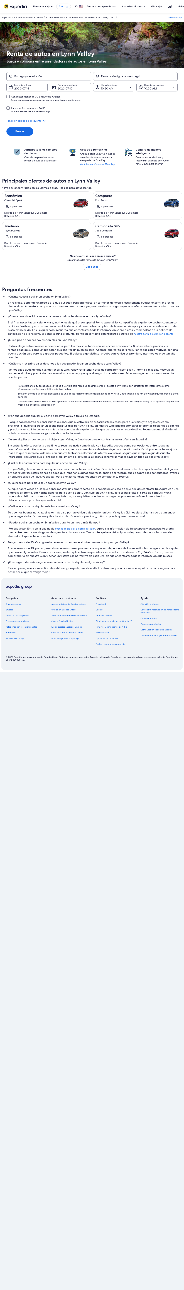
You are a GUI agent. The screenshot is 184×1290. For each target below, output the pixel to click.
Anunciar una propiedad (101, 6)
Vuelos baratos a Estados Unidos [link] (66, 626)
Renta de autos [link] (25, 17)
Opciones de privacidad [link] (107, 638)
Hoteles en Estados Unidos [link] (63, 609)
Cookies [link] (99, 609)
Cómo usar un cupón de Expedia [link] (156, 629)
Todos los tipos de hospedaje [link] (65, 638)
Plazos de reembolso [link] (151, 624)
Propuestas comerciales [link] (17, 621)
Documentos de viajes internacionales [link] (159, 635)
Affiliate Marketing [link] (15, 638)
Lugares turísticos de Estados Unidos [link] (68, 604)
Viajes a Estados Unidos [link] (62, 621)
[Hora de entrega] (113, 87)
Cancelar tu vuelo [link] (149, 618)
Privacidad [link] (101, 604)
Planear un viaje (174, 17)
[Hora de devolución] (157, 87)
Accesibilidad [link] (102, 632)
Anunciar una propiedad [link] (18, 615)
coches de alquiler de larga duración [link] (75, 528)
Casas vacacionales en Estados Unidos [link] (69, 615)
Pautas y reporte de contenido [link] (110, 644)
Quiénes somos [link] (13, 604)
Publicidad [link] (11, 632)
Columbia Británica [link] (55, 17)
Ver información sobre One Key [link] (97, 164)
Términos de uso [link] (104, 615)
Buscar (19, 131)
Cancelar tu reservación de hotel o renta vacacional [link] (160, 611)
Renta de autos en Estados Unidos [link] (67, 632)
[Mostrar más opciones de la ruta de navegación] (112, 17)
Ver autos (92, 266)
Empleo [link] (9, 609)
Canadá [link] (39, 17)
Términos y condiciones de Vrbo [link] (111, 626)
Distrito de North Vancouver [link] (81, 17)
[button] (92, 121)
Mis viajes (157, 6)
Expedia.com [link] (8, 17)
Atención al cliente (133, 6)
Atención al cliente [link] (150, 604)
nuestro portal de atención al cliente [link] (153, 333)
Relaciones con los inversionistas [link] (21, 626)
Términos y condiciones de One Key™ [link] (114, 621)
